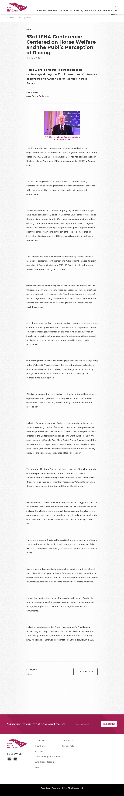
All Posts (87, 672)
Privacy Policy (69, 746)
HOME (20, 18)
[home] (18, 6)
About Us (41, 10)
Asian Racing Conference (83, 10)
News (114, 14)
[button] (41, 10)
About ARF (40, 740)
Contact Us (67, 740)
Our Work (63, 10)
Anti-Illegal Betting (107, 10)
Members (52, 10)
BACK (12, 18)
